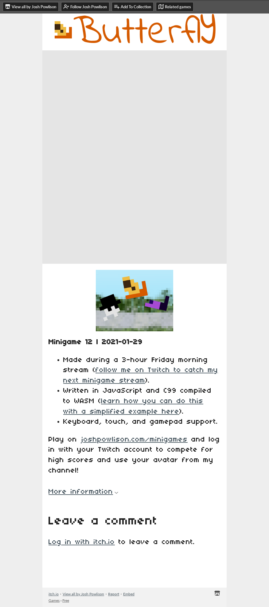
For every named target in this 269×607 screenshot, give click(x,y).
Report (113, 594)
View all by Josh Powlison (83, 594)
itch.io (54, 594)
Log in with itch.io (82, 542)
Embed (128, 594)
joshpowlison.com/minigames (134, 439)
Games (54, 600)
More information (83, 492)
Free (65, 600)
